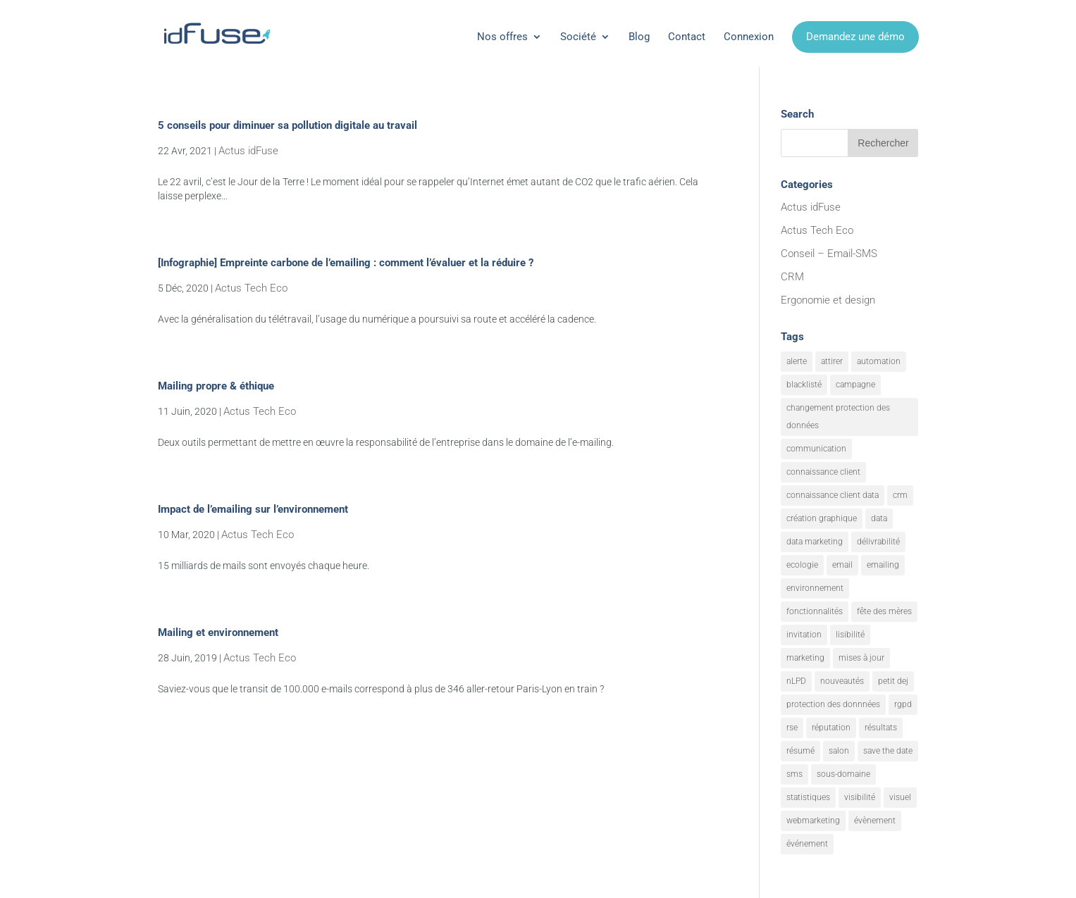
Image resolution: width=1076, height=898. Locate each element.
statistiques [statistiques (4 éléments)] (808, 797)
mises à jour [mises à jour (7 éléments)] (861, 658)
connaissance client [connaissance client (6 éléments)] (823, 472)
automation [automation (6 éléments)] (879, 361)
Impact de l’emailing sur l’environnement (253, 509)
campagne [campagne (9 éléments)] (855, 384)
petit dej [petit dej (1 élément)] (893, 681)
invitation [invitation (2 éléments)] (804, 635)
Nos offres (502, 36)
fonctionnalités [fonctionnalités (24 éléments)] (814, 611)
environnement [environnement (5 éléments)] (814, 588)
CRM (792, 276)
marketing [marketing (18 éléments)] (805, 658)
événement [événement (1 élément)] (807, 844)
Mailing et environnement (218, 632)
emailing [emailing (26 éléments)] (883, 565)
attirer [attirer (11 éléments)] (832, 361)
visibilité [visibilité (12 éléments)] (859, 797)
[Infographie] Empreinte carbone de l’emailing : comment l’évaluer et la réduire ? (345, 262)
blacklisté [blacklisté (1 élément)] (804, 384)
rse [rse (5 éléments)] (792, 727)
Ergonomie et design (828, 300)
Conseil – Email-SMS (829, 253)
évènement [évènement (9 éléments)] (875, 820)
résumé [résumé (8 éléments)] (800, 751)
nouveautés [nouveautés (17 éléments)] (842, 681)
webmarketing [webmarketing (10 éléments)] (813, 820)
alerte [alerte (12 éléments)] (796, 361)
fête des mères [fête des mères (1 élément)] (884, 611)
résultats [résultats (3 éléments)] (881, 727)
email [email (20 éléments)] (842, 565)
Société (578, 36)
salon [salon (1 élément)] (839, 751)
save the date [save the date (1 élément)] (888, 751)
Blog (639, 36)
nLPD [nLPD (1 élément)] (796, 681)
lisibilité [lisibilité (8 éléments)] (850, 635)
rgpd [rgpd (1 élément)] (903, 704)
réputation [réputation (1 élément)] (831, 727)
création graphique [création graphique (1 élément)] (821, 518)
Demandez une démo (855, 36)
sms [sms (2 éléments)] (794, 774)
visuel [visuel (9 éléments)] (900, 797)
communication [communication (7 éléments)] (816, 449)
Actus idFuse (248, 150)
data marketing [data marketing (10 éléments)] (814, 542)
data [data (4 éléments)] (879, 518)
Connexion (749, 36)
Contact (686, 36)
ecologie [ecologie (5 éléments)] (802, 565)
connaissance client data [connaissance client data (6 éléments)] (832, 495)
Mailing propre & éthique (216, 386)
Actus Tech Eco (251, 288)
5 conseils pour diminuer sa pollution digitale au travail (287, 125)
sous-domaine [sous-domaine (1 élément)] (843, 774)
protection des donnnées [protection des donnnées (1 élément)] (833, 704)
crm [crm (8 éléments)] (900, 495)
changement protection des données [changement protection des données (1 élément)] (838, 416)
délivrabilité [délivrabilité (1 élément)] (878, 542)
